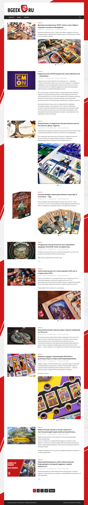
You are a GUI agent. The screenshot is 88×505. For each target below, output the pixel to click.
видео (19, 17)
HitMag (78, 502)
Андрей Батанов (50, 29)
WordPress (73, 502)
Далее (52, 490)
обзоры (26, 17)
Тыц (39, 261)
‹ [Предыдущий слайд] (40, 52)
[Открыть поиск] (80, 17)
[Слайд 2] (57, 64)
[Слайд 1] (55, 64)
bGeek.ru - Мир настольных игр (28, 502)
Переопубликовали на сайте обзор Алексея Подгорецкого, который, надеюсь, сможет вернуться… (56, 464)
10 (46, 490)
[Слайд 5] (61, 64)
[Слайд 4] (61, 420)
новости (11, 17)
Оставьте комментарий (60, 29)
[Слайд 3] (58, 64)
